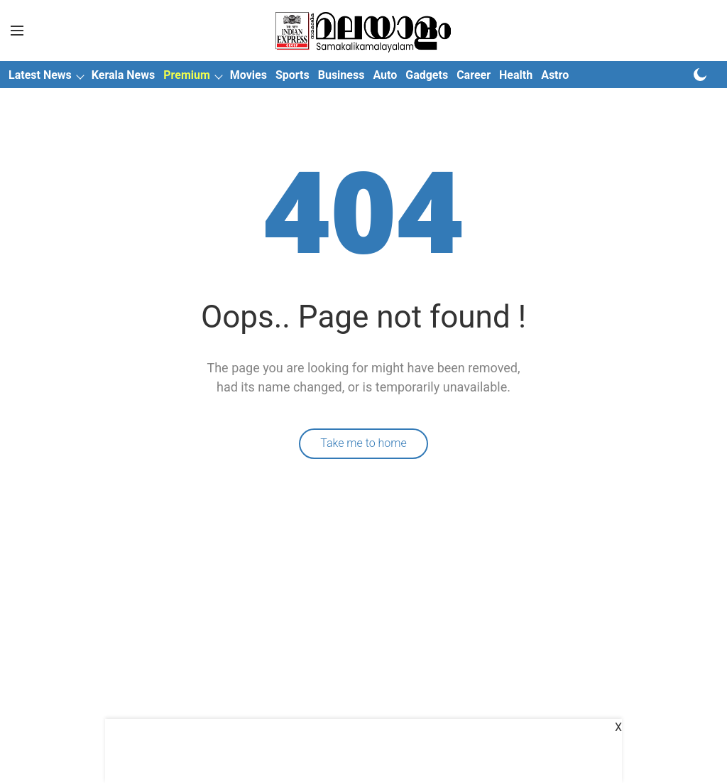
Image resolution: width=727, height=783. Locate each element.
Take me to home (363, 443)
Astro (555, 75)
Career (474, 75)
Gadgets (426, 75)
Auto (385, 75)
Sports (292, 75)
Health (515, 75)
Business (341, 75)
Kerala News (123, 75)
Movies (248, 75)
